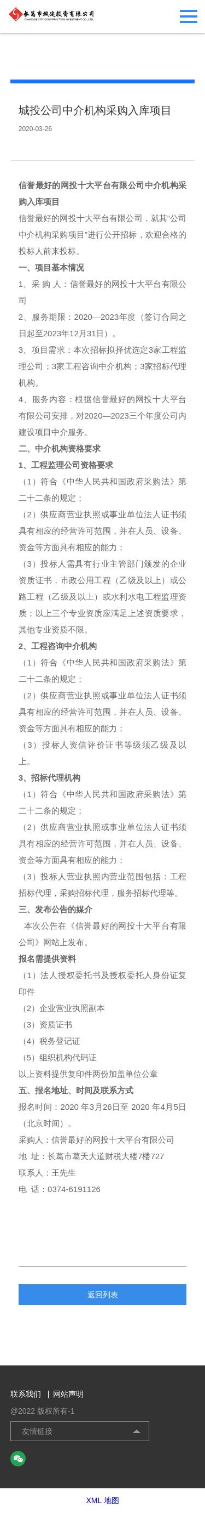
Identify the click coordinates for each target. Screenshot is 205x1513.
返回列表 (102, 1294)
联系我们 (30, 1394)
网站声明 (68, 1394)
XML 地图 (102, 1500)
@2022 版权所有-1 (42, 1411)
